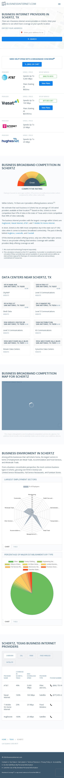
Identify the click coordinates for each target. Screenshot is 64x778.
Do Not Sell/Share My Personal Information (18, 765)
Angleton (11, 233)
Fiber (31, 656)
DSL (21, 656)
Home (4, 739)
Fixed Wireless (45, 656)
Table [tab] (15, 547)
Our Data (13, 762)
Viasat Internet (17, 223)
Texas (12, 739)
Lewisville (19, 233)
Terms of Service (33, 762)
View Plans (46, 83)
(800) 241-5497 (33, 64)
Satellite (9, 662)
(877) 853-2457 (48, 101)
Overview (9, 656)
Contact (4, 762)
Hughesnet (6, 223)
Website (6, 295)
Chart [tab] (7, 547)
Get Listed (21, 762)
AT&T (26, 223)
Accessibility (57, 762)
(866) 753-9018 (48, 76)
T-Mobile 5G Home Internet (44, 223)
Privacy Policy (45, 762)
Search (33, 39)
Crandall (30, 233)
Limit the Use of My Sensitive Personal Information (21, 768)
